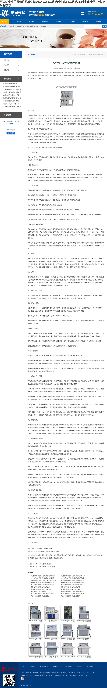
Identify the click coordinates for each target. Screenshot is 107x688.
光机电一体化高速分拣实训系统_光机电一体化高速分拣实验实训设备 (12, 92)
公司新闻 (6, 60)
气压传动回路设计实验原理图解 (70, 596)
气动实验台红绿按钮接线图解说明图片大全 (44, 580)
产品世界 (18, 21)
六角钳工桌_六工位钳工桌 (11, 104)
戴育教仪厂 (19, 26)
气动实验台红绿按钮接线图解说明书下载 (73, 576)
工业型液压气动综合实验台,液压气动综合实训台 (12, 107)
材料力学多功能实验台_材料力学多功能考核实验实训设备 (12, 87)
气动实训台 (11, 26)
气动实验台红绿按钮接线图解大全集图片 (43, 578)
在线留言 (85, 21)
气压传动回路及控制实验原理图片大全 (72, 580)
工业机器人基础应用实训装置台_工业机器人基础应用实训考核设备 (12, 90)
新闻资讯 (31, 21)
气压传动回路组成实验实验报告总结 (71, 585)
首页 (22, 666)
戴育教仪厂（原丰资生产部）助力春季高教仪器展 (12, 95)
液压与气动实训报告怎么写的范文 (41, 589)
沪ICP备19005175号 (81, 675)
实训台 (42, 124)
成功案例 (72, 21)
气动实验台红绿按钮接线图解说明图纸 (72, 578)
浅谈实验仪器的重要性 (10, 83)
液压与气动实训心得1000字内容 (70, 589)
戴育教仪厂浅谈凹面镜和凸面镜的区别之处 (12, 98)
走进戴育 (58, 21)
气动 (38, 124)
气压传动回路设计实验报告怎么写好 (44, 567)
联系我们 (98, 21)
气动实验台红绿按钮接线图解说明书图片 (43, 576)
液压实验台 (43, 26)
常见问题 (6, 70)
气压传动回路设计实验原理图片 (42, 564)
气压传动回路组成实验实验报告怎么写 (42, 585)
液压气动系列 (44, 666)
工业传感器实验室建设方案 (11, 101)
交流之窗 (79, 666)
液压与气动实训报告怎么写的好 (40, 587)
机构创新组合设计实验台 (31, 26)
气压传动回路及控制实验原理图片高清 (42, 582)
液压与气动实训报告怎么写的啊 (70, 587)
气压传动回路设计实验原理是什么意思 (72, 593)
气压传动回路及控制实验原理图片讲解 (72, 582)
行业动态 (6, 65)
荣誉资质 (45, 21)
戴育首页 (4, 21)
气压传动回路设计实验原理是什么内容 (72, 591)
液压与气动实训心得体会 (38, 591)
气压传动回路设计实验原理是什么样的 (42, 593)
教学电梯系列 (57, 666)
